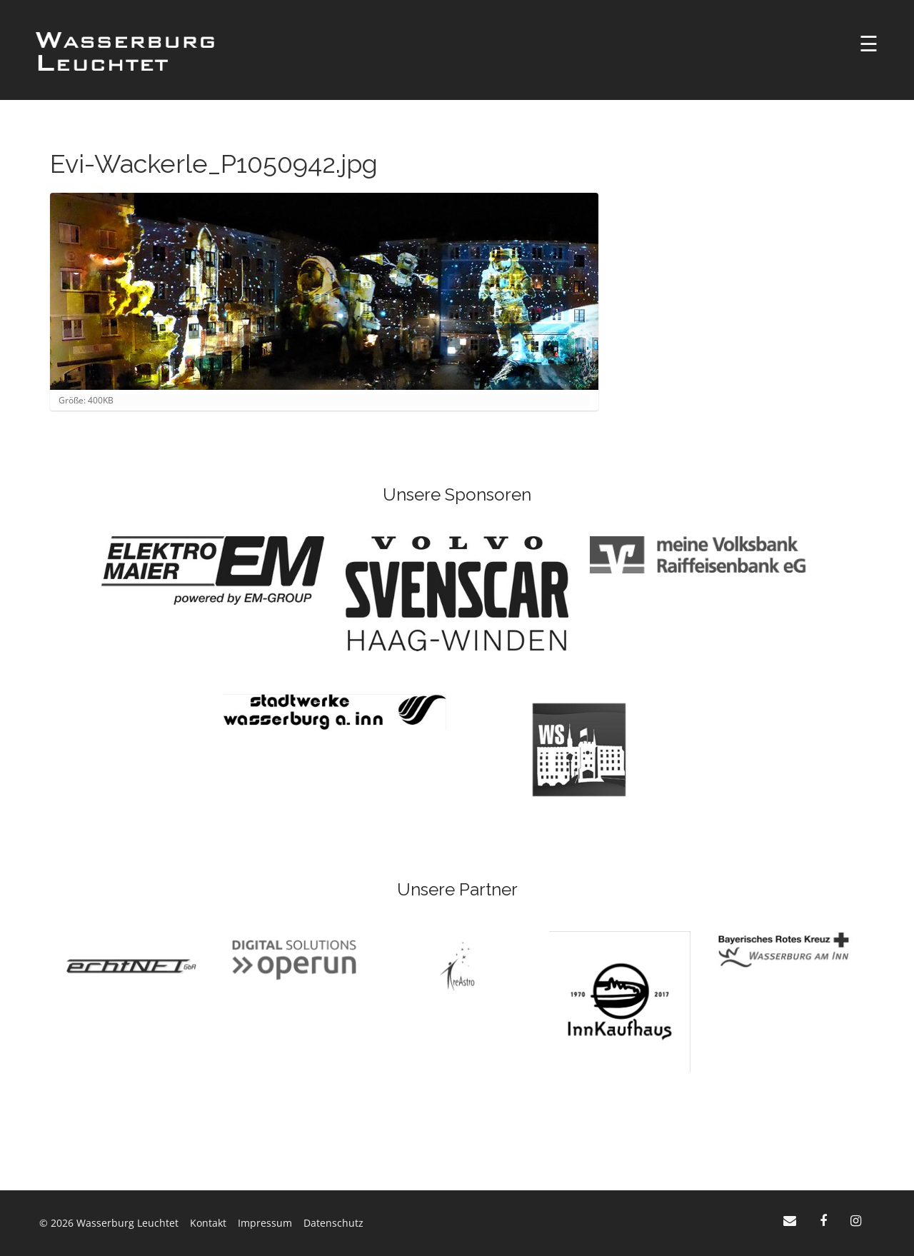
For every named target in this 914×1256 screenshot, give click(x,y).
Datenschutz (333, 1223)
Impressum (265, 1223)
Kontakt (208, 1223)
